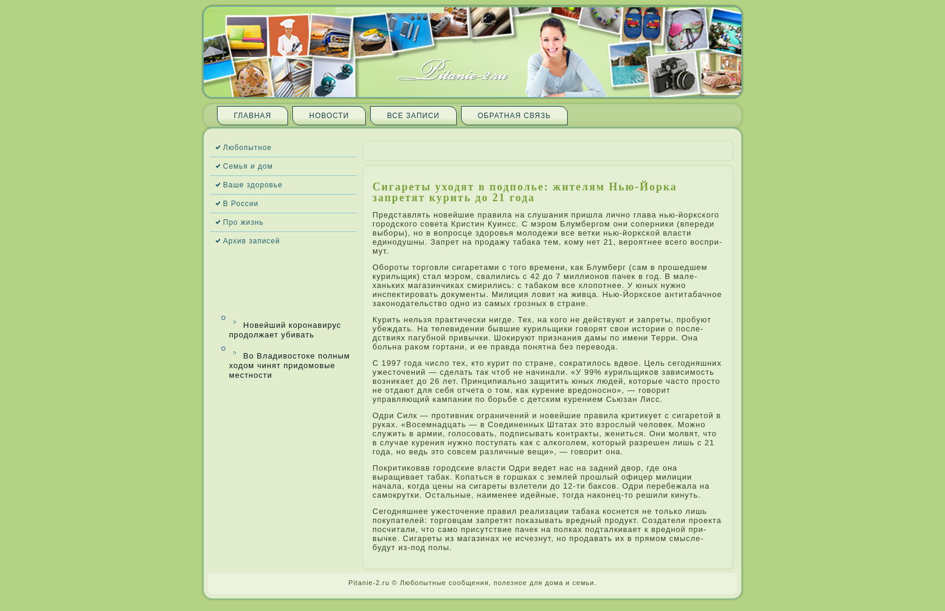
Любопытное (247, 147)
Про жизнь (243, 222)
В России (241, 203)
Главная (252, 115)
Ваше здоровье (253, 185)
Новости (329, 115)
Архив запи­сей (251, 241)
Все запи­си (413, 115)
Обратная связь (514, 115)
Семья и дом (248, 166)
